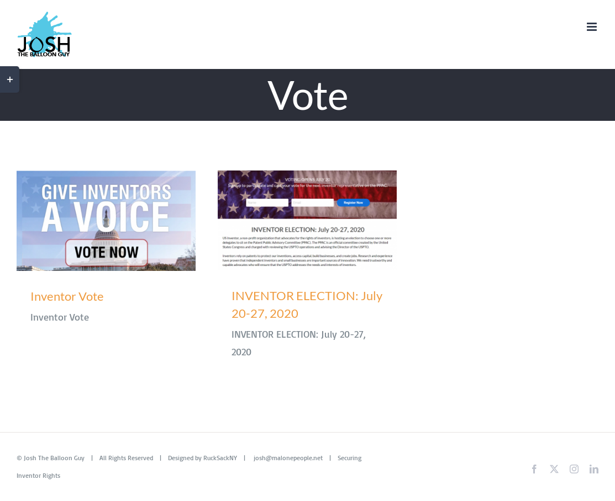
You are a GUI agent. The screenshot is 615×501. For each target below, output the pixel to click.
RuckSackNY (220, 458)
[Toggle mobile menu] (592, 27)
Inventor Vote (67, 296)
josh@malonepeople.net (288, 458)
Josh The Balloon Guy (54, 458)
